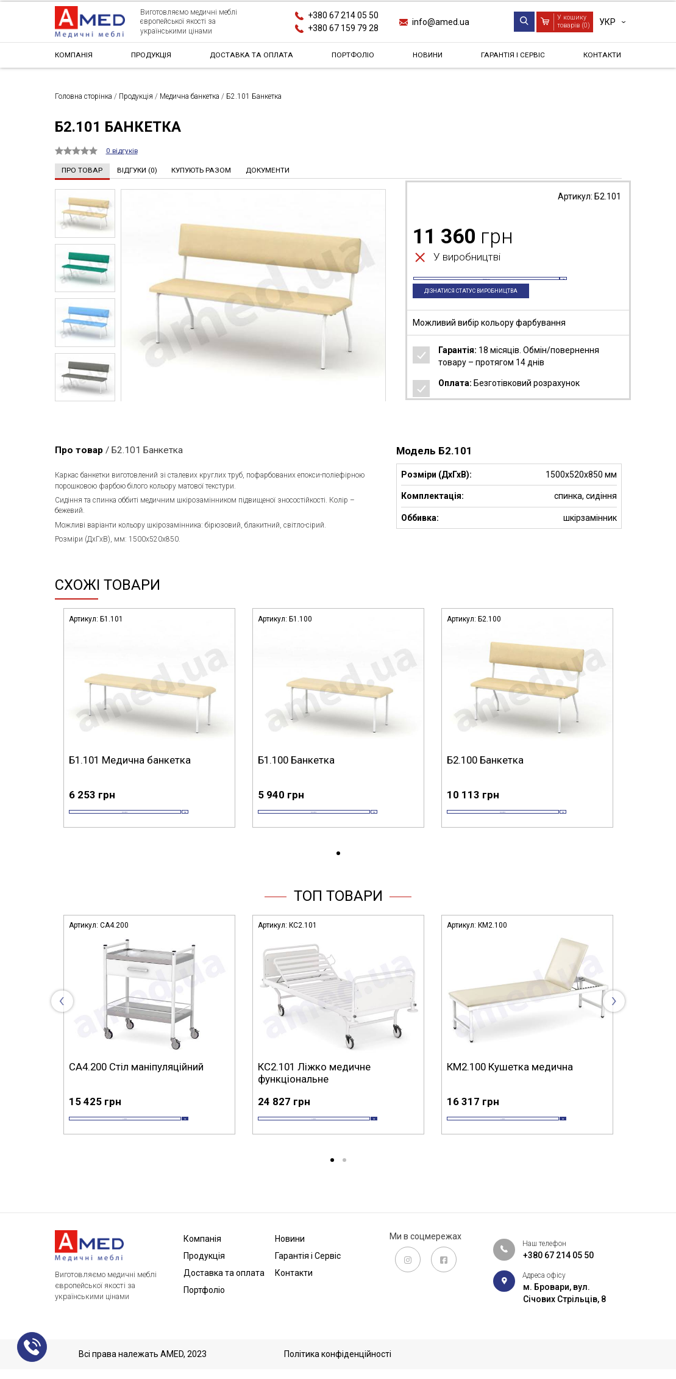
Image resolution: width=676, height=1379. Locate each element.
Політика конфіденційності (337, 1354)
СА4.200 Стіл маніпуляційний (136, 1085)
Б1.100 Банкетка (296, 759)
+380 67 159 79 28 (343, 28)
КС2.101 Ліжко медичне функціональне (314, 1091)
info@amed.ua (440, 22)
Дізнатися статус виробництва (482, 311)
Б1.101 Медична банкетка (130, 759)
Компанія (76, 57)
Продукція (151, 57)
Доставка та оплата (253, 57)
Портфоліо (355, 57)
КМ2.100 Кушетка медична (510, 1085)
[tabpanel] (149, 730)
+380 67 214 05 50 (343, 15)
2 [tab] (344, 1198)
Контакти (599, 57)
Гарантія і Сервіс (510, 57)
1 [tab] (338, 872)
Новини (427, 57)
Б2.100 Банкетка (485, 759)
